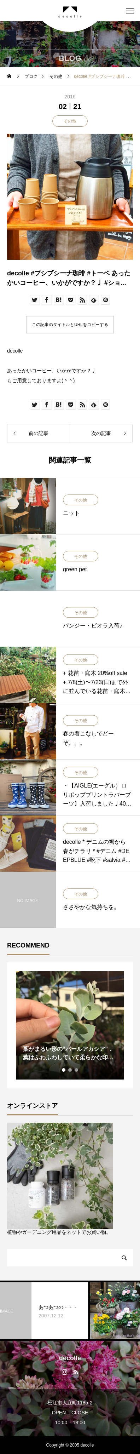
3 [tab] (77, 1070)
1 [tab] (64, 1070)
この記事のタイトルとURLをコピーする (70, 324)
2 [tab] (70, 1070)
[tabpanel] (70, 1025)
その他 (70, 121)
